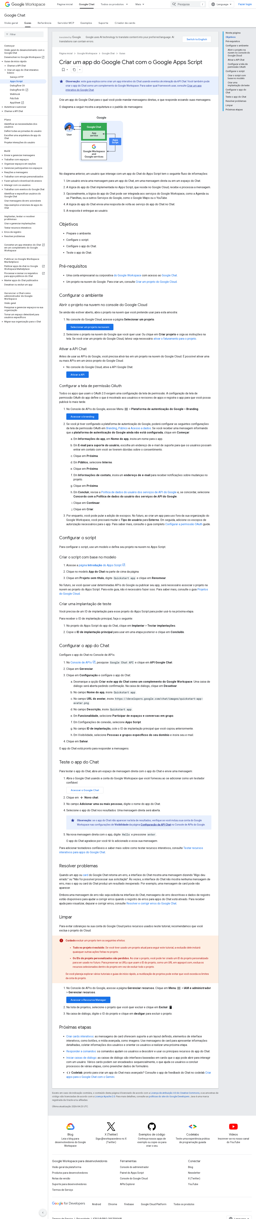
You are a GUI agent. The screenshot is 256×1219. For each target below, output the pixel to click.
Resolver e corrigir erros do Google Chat (151, 903)
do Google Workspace (127, 275)
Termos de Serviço (62, 1189)
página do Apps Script (100, 565)
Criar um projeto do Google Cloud (156, 281)
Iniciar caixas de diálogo (81, 1057)
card (85, 875)
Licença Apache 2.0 (105, 1096)
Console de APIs (81, 662)
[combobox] (188, 4)
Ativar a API (77, 374)
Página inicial (65, 4)
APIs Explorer (127, 1184)
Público (123, 428)
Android (96, 1204)
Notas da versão (61, 1178)
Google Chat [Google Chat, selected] (86, 4)
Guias (122, 53)
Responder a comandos (81, 1051)
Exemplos (86, 23)
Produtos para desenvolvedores (70, 1172)
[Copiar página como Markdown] (69, 70)
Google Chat (14, 15)
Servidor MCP (66, 23)
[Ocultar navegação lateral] (42, 1212)
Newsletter (194, 1172)
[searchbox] (24, 34)
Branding (111, 428)
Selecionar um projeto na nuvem (90, 327)
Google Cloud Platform (153, 1204)
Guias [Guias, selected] (27, 23)
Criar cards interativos (80, 1036)
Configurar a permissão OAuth (183, 524)
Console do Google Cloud (134, 1178)
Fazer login (245, 4)
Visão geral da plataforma (66, 1167)
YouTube (193, 1184)
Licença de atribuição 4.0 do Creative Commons (175, 1093)
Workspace (28, 4)
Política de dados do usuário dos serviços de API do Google (139, 492)
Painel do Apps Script (132, 1172)
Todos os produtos (112, 4)
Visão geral (11, 23)
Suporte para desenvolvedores (69, 1184)
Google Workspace (87, 53)
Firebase (129, 1204)
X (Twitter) (194, 1178)
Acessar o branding (82, 416)
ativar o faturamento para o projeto (175, 338)
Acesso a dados (141, 428)
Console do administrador (134, 1167)
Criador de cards (125, 23)
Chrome (112, 1204)
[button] (23, 61)
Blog (190, 1167)
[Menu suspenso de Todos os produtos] (128, 4)
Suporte (103, 23)
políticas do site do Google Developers (169, 1096)
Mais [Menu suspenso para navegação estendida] (138, 4)
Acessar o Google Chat (85, 790)
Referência (44, 23)
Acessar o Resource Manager (88, 999)
